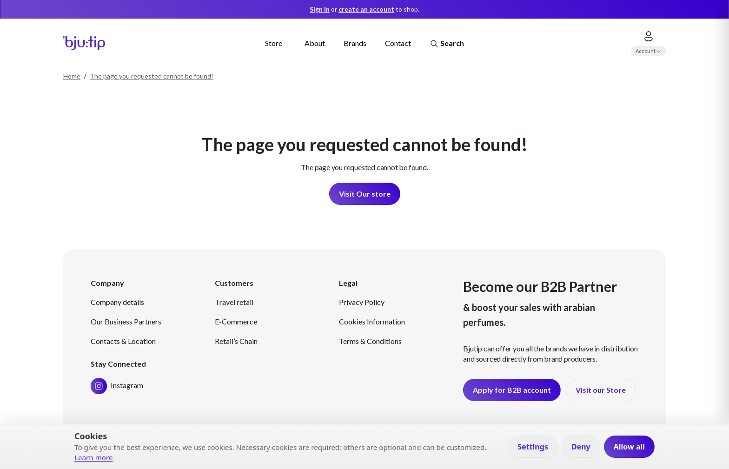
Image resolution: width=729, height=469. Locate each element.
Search (447, 44)
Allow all (629, 447)
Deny (580, 447)
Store (273, 43)
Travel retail (234, 301)
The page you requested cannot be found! (151, 76)
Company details (117, 301)
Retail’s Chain (236, 341)
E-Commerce (236, 321)
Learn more (93, 457)
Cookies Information (372, 321)
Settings (532, 447)
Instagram (117, 385)
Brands (355, 43)
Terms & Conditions (370, 341)
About (315, 43)
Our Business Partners (126, 321)
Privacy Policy (361, 301)
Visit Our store (365, 193)
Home (71, 76)
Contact (398, 43)
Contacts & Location (123, 341)
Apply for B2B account (512, 389)
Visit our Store (601, 389)
